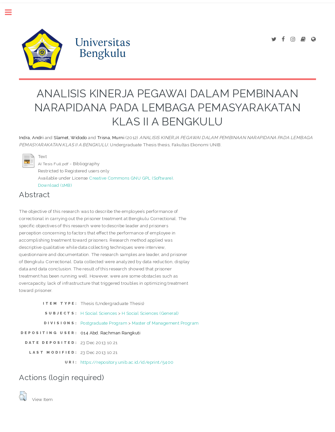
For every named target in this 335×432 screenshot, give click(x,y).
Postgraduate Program (103, 323)
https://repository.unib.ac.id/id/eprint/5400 (127, 362)
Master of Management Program (165, 323)
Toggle (12, 12)
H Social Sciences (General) (150, 313)
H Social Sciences (98, 313)
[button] (22, 396)
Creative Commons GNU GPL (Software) (131, 178)
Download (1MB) (55, 185)
